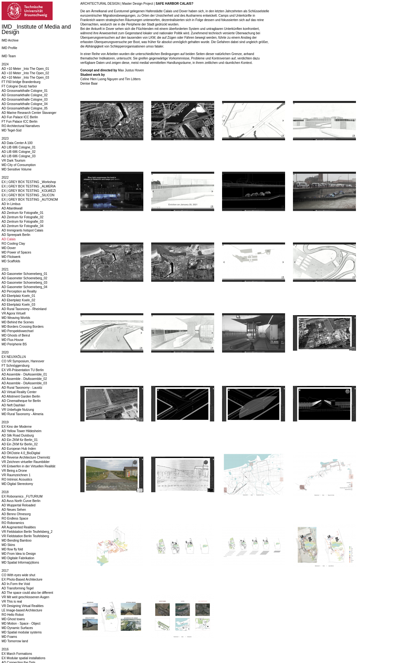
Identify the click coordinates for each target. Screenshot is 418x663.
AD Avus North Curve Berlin (21, 501)
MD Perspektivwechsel (17, 331)
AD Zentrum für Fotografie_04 (22, 226)
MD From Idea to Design (19, 553)
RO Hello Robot (13, 614)
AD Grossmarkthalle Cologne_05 (25, 108)
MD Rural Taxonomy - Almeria (22, 414)
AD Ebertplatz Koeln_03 (18, 304)
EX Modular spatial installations (23, 658)
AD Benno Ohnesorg (16, 514)
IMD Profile (9, 48)
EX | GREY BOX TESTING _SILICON (28, 195)
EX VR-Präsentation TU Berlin (23, 370)
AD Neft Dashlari (13, 405)
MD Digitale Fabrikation (18, 558)
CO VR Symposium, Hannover (23, 361)
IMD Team (9, 56)
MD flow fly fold (12, 549)
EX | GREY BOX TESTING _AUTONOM (30, 199)
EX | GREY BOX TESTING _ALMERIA (29, 186)
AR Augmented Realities (19, 527)
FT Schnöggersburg (15, 365)
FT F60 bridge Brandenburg (21, 82)
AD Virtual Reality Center (19, 392)
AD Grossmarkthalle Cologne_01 (25, 90)
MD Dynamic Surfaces (17, 628)
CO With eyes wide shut (18, 575)
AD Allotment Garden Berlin (21, 396)
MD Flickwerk (11, 257)
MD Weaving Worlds (16, 318)
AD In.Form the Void (16, 584)
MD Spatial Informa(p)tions (20, 562)
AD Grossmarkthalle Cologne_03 (25, 99)
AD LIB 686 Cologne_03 (19, 156)
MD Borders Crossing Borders (22, 326)
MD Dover (9, 248)
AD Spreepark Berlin (16, 235)
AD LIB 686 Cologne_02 (19, 151)
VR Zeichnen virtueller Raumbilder (25, 462)
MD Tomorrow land (15, 641)
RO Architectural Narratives (21, 126)
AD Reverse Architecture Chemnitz (26, 457)
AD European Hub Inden (19, 448)
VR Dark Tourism (13, 160)
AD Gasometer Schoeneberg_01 (24, 274)
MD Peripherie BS (14, 344)
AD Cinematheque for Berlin (21, 401)
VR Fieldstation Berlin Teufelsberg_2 (27, 531)
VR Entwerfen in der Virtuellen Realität (28, 466)
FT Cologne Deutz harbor (19, 86)
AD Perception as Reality (19, 291)
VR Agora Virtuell (14, 313)
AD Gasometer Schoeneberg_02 (24, 278)
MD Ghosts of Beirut (16, 335)
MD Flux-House (12, 340)
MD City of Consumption (19, 165)
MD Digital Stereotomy (17, 484)
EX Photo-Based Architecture (22, 579)
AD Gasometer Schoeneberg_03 (24, 282)
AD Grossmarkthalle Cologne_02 (25, 95)
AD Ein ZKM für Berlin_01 (20, 440)
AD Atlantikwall (12, 208)
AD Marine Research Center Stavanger (29, 112)
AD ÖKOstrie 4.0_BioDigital (21, 453)
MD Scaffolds (11, 261)
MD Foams (9, 636)
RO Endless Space (15, 518)
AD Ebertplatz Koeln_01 (18, 296)
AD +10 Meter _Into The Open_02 (25, 73)
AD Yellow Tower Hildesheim (22, 431)
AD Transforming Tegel (18, 588)
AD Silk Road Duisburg (18, 435)
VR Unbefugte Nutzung (18, 409)
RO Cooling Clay (13, 243)
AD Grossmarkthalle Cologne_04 (25, 104)
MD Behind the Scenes (18, 322)
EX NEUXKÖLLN (14, 357)
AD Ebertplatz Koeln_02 (18, 300)
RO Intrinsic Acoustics (17, 479)
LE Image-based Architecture (22, 610)
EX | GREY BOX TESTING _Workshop (29, 182)
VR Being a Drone (14, 470)
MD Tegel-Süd (11, 130)
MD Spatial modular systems (22, 632)
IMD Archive (10, 40)
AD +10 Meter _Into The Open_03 (25, 77)
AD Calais (8, 239)
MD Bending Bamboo (16, 540)
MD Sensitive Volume (16, 169)
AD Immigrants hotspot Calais (22, 230)
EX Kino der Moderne (17, 426)
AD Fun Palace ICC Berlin (20, 117)
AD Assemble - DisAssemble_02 (24, 379)
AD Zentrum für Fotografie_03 (22, 221)
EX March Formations (17, 653)
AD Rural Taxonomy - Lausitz (22, 387)
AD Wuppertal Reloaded (19, 505)
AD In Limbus (11, 204)
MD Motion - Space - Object (21, 623)
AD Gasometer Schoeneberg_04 (24, 287)
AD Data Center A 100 (17, 143)
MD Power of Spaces (16, 252)
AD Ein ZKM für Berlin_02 (20, 444)
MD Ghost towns (13, 619)
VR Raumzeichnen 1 (16, 475)
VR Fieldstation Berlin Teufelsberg (25, 536)
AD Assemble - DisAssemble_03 (24, 383)
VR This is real (12, 601)
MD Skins (8, 545)
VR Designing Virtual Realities (22, 606)
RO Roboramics (13, 523)
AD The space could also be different (27, 592)
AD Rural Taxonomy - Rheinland (24, 309)
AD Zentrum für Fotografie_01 (22, 212)
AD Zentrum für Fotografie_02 (22, 217)
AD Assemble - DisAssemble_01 (24, 374)
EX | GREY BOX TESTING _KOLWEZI (29, 190)
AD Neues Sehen (14, 509)
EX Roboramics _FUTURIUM (22, 496)
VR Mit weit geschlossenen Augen (25, 597)
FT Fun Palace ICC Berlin (19, 121)
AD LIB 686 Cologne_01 (19, 147)
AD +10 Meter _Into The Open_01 (25, 68)
